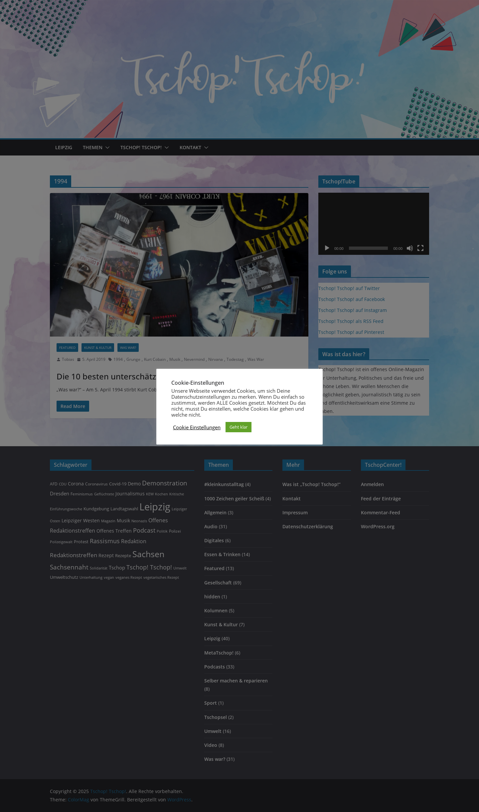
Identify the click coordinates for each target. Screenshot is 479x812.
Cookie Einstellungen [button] (197, 427)
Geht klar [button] (238, 427)
